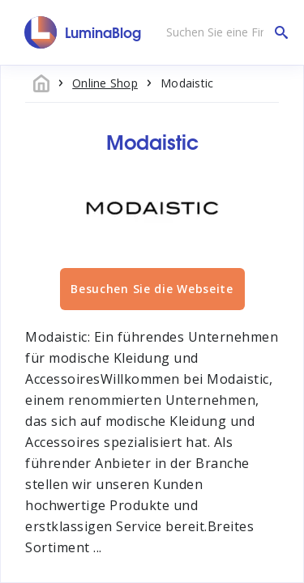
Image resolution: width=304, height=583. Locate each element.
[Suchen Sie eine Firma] (223, 32)
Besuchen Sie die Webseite (152, 288)
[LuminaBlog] (83, 32)
